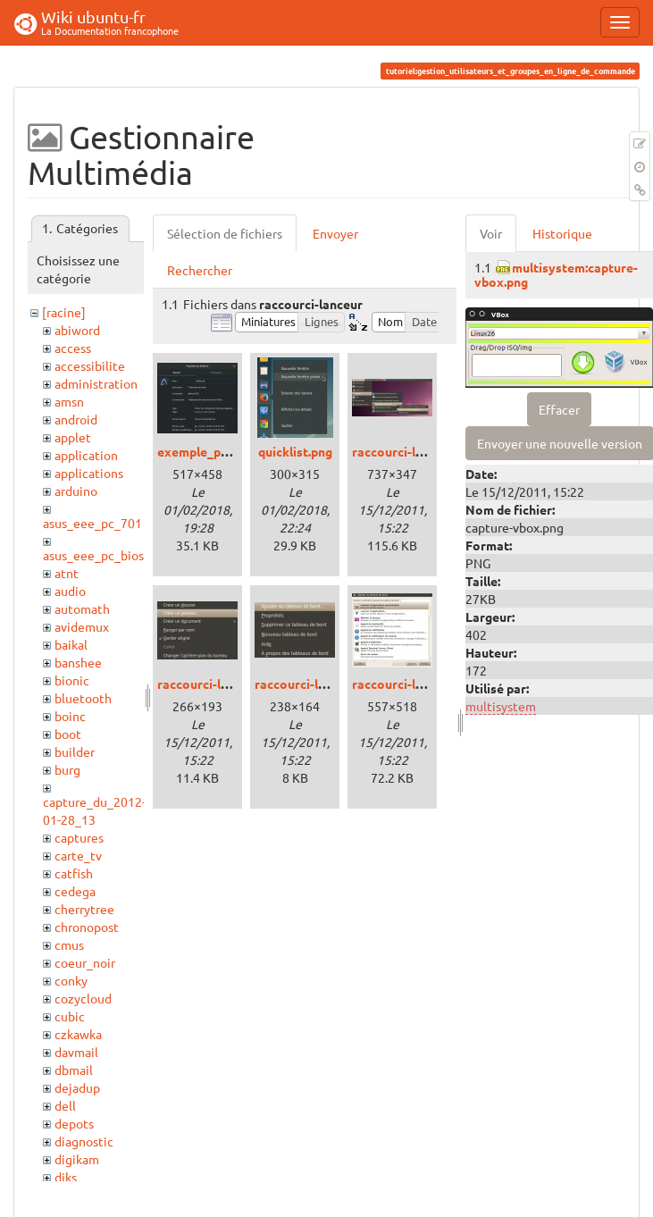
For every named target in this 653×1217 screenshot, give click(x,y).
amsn (69, 401)
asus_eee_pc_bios (93, 555)
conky (71, 980)
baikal (71, 644)
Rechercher (199, 270)
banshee (78, 662)
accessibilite (89, 365)
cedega (75, 891)
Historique (562, 233)
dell (65, 1105)
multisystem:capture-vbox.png (556, 274)
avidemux (81, 626)
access (72, 348)
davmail (76, 1052)
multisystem (500, 706)
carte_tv (78, 855)
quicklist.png (295, 451)
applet (72, 437)
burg (67, 769)
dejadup (77, 1087)
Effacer (559, 409)
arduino (75, 491)
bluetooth (83, 698)
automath (82, 608)
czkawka (78, 1034)
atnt (66, 573)
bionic (71, 680)
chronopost (86, 927)
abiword (77, 330)
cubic (69, 1016)
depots (74, 1123)
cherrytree (84, 909)
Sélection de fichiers (224, 233)
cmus (69, 944)
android (75, 419)
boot (67, 734)
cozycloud (83, 998)
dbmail (73, 1070)
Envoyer (335, 233)
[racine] (64, 312)
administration (96, 383)
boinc (70, 716)
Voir (491, 233)
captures (79, 837)
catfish (73, 873)
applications (88, 473)
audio (70, 591)
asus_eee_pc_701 (92, 523)
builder (74, 751)
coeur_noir (84, 962)
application (86, 455)
